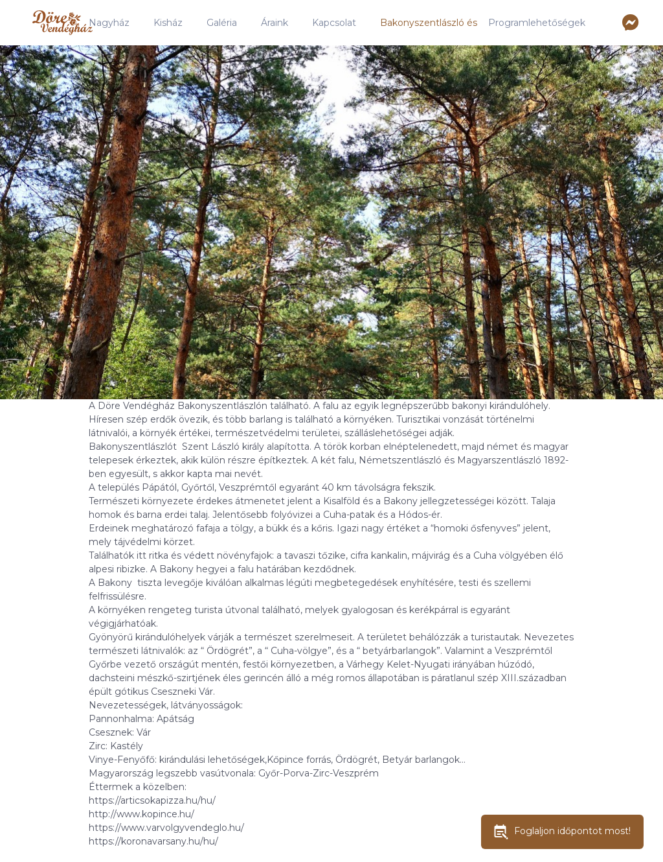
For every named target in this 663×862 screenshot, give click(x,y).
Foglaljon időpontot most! (562, 831)
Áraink (274, 23)
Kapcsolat (334, 23)
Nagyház (109, 23)
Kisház (168, 23)
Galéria (222, 23)
